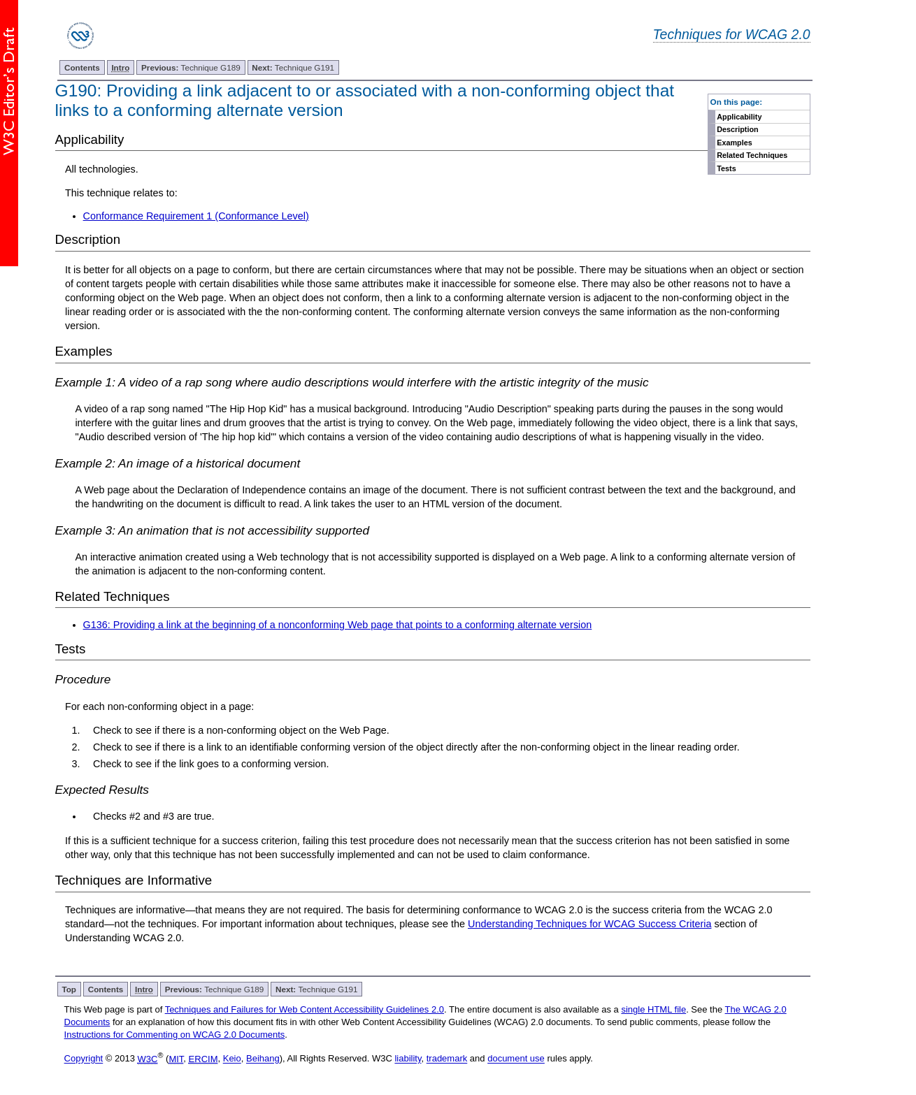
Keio (232, 1059)
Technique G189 (191, 67)
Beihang (263, 1059)
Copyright (83, 1059)
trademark (447, 1059)
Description (737, 129)
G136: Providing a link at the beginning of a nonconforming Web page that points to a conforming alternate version (337, 624)
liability (407, 1059)
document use (516, 1059)
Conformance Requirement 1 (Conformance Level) (196, 216)
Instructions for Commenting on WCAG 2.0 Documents (174, 1034)
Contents (82, 67)
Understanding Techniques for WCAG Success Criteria (589, 923)
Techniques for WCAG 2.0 (731, 34)
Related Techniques (752, 155)
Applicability (739, 117)
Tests (726, 168)
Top (69, 989)
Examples (734, 142)
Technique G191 (293, 67)
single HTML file (653, 1009)
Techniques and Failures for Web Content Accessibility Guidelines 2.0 (304, 1009)
